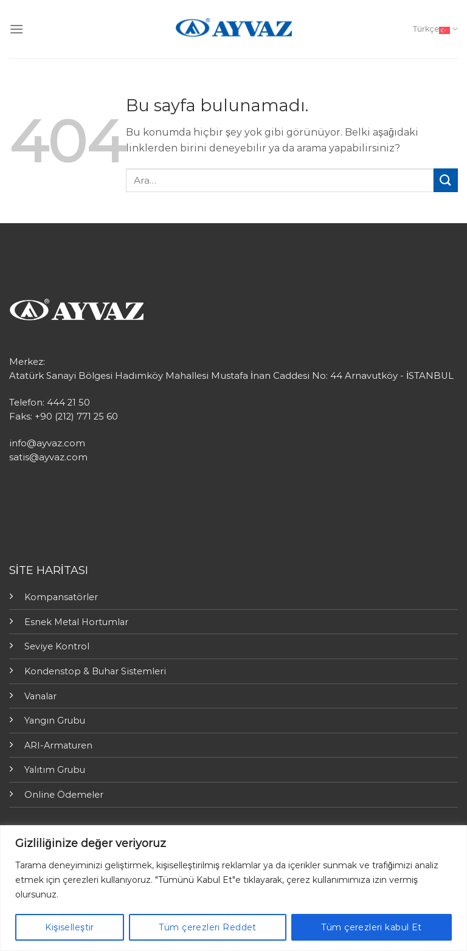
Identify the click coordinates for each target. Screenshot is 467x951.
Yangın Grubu (54, 720)
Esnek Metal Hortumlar (76, 622)
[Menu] (16, 29)
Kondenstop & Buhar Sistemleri (95, 671)
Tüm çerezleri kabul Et (371, 927)
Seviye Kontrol (56, 646)
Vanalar (40, 696)
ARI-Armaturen (58, 745)
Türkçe (435, 29)
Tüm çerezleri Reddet (207, 927)
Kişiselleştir (69, 927)
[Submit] (446, 180)
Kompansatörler (61, 597)
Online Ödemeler (63, 794)
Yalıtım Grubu (54, 769)
